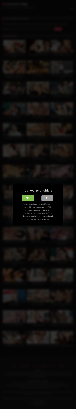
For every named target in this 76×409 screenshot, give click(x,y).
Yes (27, 198)
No (47, 198)
